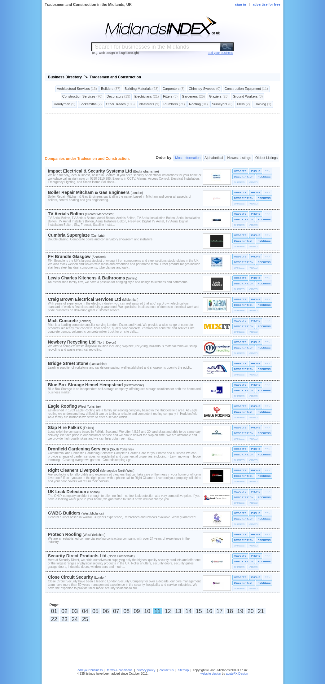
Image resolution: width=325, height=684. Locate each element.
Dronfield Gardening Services (78, 448)
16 (209, 611)
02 (64, 611)
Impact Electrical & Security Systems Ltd (90, 171)
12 (168, 611)
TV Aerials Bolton (66, 213)
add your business (90, 670)
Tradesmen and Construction (115, 77)
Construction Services (82, 96)
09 (137, 611)
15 (199, 611)
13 (178, 611)
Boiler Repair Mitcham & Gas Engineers (89, 192)
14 (188, 611)
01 (54, 611)
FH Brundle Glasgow (69, 256)
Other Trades (120, 104)
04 (85, 611)
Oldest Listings (266, 158)
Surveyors (222, 104)
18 (230, 611)
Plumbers (174, 104)
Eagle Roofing (62, 406)
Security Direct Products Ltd (77, 555)
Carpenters (173, 89)
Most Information (187, 158)
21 (261, 611)
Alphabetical (214, 158)
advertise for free (266, 4)
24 (74, 619)
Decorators (118, 96)
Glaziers (219, 96)
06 (105, 611)
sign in (240, 4)
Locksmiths (90, 104)
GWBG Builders (64, 513)
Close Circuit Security (70, 577)
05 (95, 611)
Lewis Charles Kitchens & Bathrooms (86, 277)
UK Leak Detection (67, 491)
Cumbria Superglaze (69, 235)
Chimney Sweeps (204, 89)
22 (54, 619)
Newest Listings (239, 158)
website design (210, 673)
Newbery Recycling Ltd (72, 342)
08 (126, 611)
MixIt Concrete (63, 320)
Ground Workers (247, 96)
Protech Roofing (65, 534)
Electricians (146, 96)
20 (250, 611)
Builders (110, 89)
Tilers (243, 104)
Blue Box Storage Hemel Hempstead (85, 384)
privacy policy (146, 670)
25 (85, 619)
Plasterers (149, 104)
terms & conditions (119, 670)
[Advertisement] (162, 132)
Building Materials (141, 89)
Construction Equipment (246, 89)
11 (157, 611)
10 (147, 611)
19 (240, 611)
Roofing (198, 104)
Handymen (64, 104)
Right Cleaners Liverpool (73, 470)
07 (116, 611)
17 (219, 611)
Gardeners (193, 96)
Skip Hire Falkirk (65, 427)
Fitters (170, 96)
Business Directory (65, 77)
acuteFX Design (237, 673)
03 (74, 611)
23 (64, 619)
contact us (167, 670)
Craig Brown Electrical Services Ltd (84, 299)
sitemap (183, 670)
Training (263, 104)
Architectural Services (77, 89)
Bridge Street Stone (68, 363)
